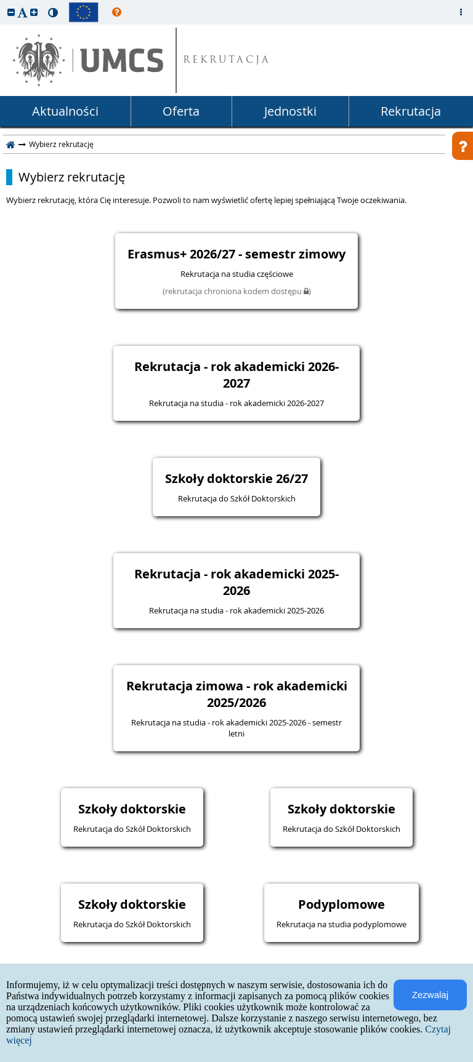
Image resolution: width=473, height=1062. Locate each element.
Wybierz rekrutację (71, 177)
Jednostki (290, 111)
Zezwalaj (430, 994)
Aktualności (65, 111)
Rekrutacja (411, 111)
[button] (11, 12)
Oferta (181, 111)
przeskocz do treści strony (3, 3)
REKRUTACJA (227, 60)
